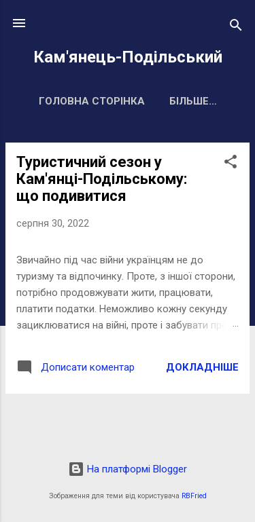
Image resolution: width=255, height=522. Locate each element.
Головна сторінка (92, 101)
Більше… (193, 101)
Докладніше (202, 367)
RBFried (194, 495)
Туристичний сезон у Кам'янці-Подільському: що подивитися (101, 178)
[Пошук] (236, 27)
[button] (230, 163)
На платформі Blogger (127, 469)
